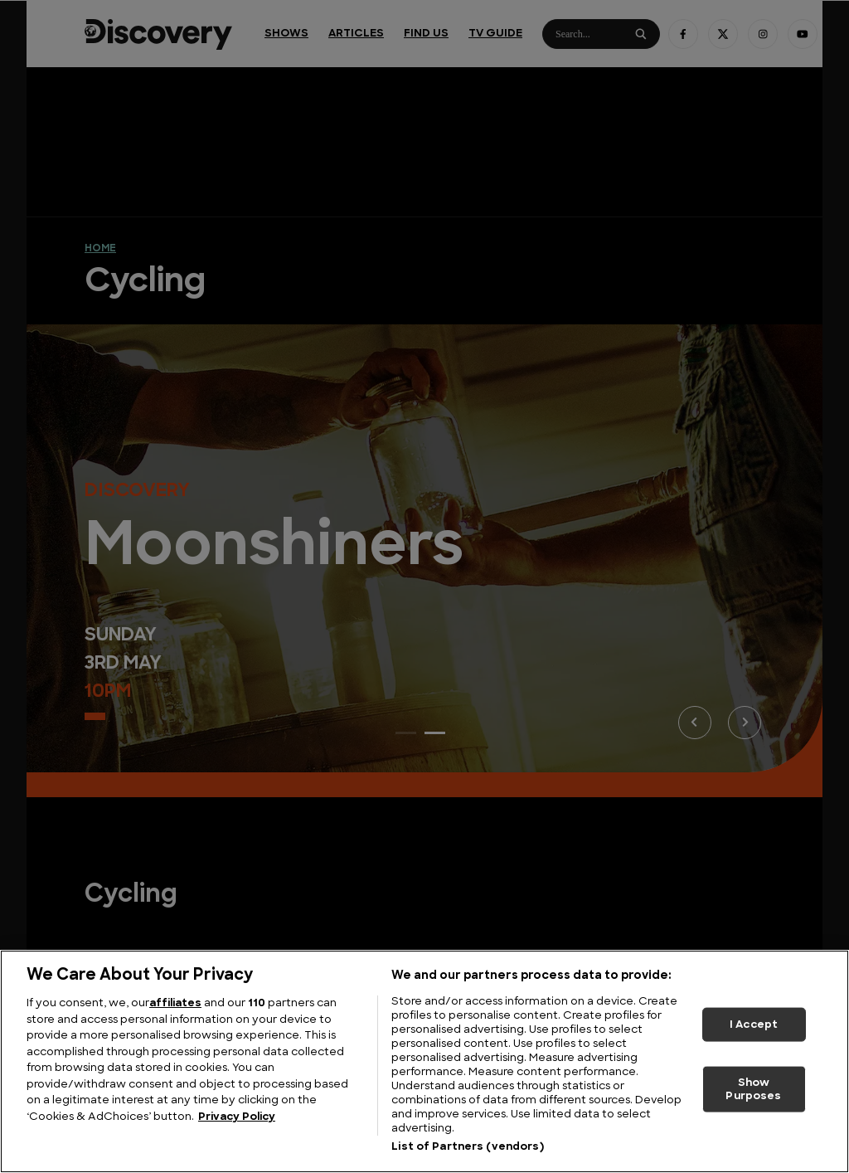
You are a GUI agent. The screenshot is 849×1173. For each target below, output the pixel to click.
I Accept (754, 1024)
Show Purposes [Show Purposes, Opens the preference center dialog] (753, 1090)
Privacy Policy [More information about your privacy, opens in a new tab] (236, 1117)
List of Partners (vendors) (467, 1146)
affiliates (175, 1003)
